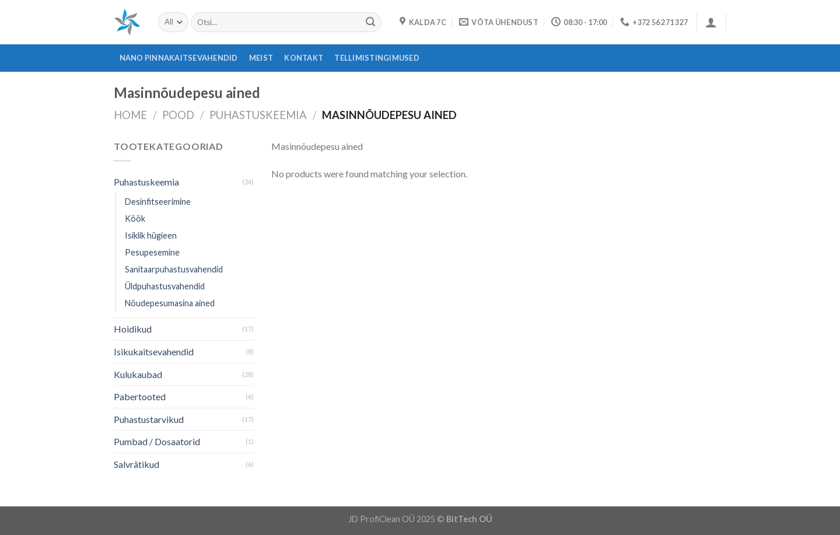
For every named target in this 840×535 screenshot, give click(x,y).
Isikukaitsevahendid (154, 351)
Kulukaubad (138, 374)
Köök (135, 218)
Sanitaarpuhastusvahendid (174, 269)
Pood (178, 115)
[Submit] (370, 22)
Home (130, 115)
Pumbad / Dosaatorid (157, 441)
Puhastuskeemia (258, 115)
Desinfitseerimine (158, 202)
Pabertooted (140, 396)
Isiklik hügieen (151, 235)
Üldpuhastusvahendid (165, 286)
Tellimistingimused (376, 57)
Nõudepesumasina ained (170, 303)
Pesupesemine (152, 252)
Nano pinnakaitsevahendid (179, 57)
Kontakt (303, 57)
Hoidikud (133, 328)
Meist (261, 57)
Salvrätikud (136, 464)
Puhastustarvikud (149, 419)
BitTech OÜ (469, 519)
